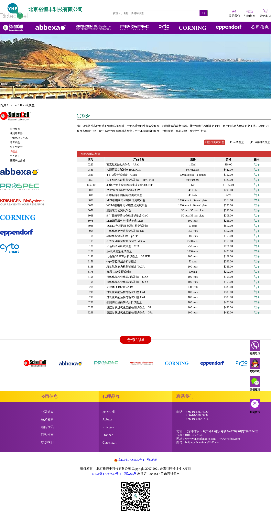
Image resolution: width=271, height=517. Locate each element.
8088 (90, 225)
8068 (90, 215)
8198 (90, 276)
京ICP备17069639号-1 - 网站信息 (137, 459)
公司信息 (260, 27)
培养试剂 (15, 142)
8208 (90, 287)
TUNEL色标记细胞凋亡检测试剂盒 (127, 225)
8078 (90, 220)
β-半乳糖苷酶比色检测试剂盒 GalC (127, 215)
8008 (90, 190)
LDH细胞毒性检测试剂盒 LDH (124, 220)
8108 (90, 236)
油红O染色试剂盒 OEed (121, 174)
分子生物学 (16, 146)
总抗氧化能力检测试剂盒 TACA (125, 266)
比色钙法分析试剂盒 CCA (123, 246)
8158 (90, 261)
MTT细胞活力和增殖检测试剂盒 (125, 200)
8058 (90, 210)
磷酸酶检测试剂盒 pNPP (122, 236)
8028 (90, 200)
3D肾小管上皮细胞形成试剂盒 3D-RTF (129, 185)
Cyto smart (109, 442)
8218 (90, 292)
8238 (90, 307)
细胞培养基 (16, 133)
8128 (90, 246)
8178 (90, 271)
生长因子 (15, 155)
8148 (90, 256)
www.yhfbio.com (230, 438)
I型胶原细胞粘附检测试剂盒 (123, 190)
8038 (90, 205)
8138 (90, 251)
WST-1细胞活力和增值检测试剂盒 (126, 205)
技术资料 (47, 419)
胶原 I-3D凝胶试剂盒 (119, 271)
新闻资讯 (47, 427)
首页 (3, 105)
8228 (90, 302)
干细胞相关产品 (19, 137)
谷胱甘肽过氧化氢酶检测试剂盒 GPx (129, 307)
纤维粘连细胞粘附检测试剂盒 (124, 195)
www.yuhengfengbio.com (200, 438)
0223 (90, 164)
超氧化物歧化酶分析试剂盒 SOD (127, 276)
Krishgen (108, 427)
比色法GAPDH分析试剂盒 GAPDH (128, 256)
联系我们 (47, 442)
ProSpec (108, 435)
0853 (90, 179)
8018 (90, 195)
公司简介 (47, 412)
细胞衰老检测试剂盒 (118, 210)
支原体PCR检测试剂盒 (120, 287)
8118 (90, 241)
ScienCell (16, 105)
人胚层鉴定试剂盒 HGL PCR (123, 169)
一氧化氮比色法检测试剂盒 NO (125, 230)
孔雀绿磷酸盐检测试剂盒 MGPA (125, 241)
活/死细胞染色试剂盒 (119, 251)
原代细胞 (15, 128)
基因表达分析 (17, 160)
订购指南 (47, 434)
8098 (90, 230)
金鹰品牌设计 (169, 468)
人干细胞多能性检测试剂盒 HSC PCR (130, 179)
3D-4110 (90, 185)
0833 (90, 169)
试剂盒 (30, 105)
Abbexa (107, 419)
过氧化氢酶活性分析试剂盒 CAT (125, 292)
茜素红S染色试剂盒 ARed (122, 164)
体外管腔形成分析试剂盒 (121, 261)
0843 (90, 174)
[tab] (28, 118)
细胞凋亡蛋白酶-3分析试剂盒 (124, 302)
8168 (90, 266)
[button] (28, 118)
